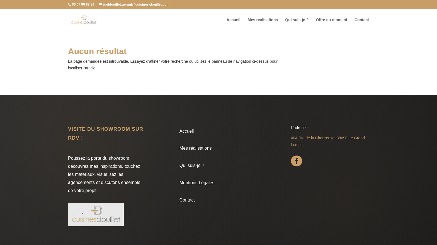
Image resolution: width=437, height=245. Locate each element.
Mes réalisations (262, 20)
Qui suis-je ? (297, 20)
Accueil (234, 20)
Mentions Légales (196, 182)
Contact (362, 20)
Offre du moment (331, 20)
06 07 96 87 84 (83, 4)
